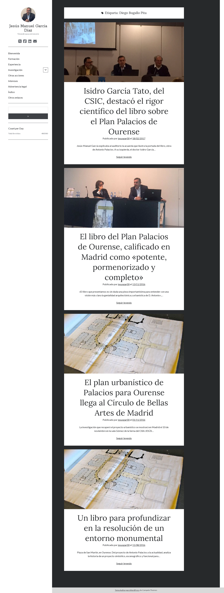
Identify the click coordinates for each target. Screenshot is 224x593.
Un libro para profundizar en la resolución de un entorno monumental (124, 479)
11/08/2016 (138, 545)
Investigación (15, 69)
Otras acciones (16, 75)
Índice (11, 92)
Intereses (13, 80)
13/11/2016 (138, 284)
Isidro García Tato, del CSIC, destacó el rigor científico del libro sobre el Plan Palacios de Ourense (124, 52)
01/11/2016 (138, 419)
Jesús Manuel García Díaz (28, 28)
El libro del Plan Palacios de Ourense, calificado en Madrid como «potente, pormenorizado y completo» (124, 198)
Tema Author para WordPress (127, 590)
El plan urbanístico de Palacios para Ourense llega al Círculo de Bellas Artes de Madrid (124, 344)
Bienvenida (14, 53)
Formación (13, 58)
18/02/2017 (138, 138)
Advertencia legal (17, 86)
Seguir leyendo (124, 156)
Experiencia (14, 64)
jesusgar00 (124, 138)
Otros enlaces (15, 97)
